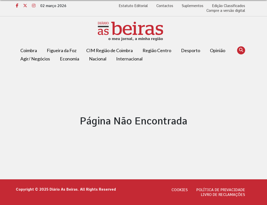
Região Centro (157, 50)
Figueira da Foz (61, 50)
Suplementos (192, 6)
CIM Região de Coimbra (109, 50)
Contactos (164, 6)
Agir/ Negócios (35, 58)
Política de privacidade (220, 190)
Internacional (129, 58)
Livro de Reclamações (223, 195)
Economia (69, 58)
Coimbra (28, 50)
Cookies (179, 190)
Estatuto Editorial (133, 6)
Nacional (97, 58)
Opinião (217, 50)
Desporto (190, 50)
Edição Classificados (228, 6)
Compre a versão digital (225, 11)
